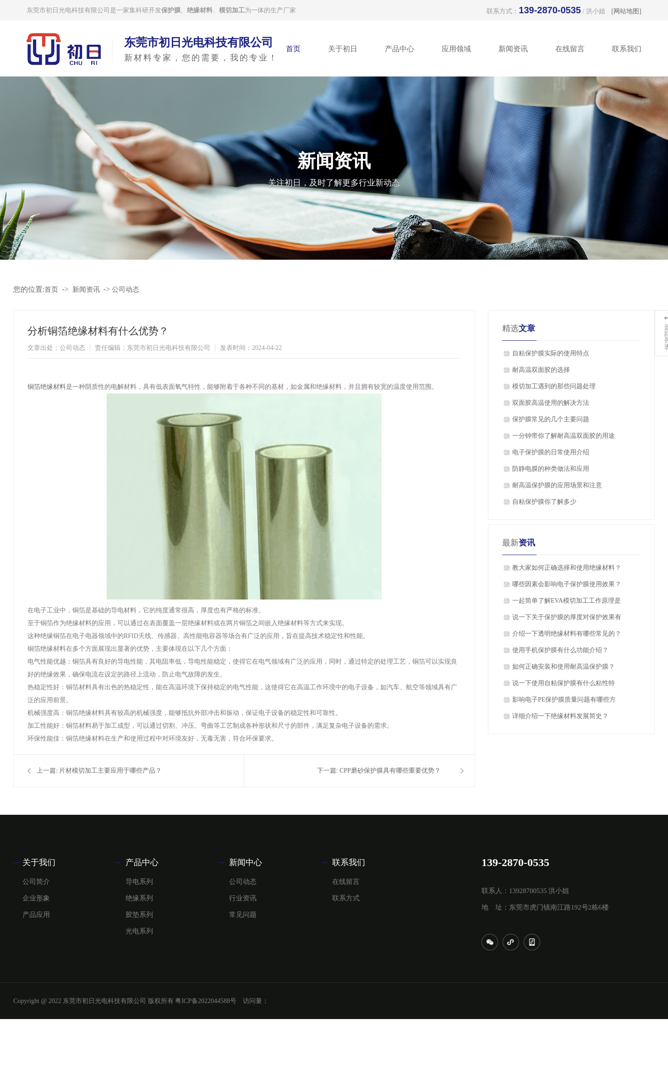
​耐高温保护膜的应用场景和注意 (557, 485)
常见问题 (243, 914)
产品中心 (399, 49)
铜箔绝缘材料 (46, 386)
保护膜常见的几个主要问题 (550, 419)
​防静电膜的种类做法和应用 (550, 468)
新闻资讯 (513, 49)
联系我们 (626, 49)
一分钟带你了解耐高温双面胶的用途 (563, 435)
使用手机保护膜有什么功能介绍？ (560, 650)
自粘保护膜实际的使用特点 (550, 353)
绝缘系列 (139, 898)
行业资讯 (243, 898)
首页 (293, 49)
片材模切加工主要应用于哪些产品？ (110, 770)
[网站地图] (626, 11)
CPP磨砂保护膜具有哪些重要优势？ (390, 770)
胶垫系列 (139, 914)
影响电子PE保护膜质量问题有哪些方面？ (564, 702)
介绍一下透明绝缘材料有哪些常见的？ (566, 633)
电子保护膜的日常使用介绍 (550, 452)
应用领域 (456, 49)
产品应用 (36, 914)
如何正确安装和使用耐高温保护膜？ (563, 666)
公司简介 (36, 881)
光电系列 (139, 931)
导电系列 (139, 881)
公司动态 (125, 289)
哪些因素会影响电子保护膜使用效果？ (566, 584)
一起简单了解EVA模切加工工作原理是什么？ (566, 603)
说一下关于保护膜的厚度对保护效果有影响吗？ (566, 620)
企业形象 (36, 898)
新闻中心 (245, 862)
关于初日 (342, 49)
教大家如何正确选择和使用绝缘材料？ (566, 567)
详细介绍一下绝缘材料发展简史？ (560, 716)
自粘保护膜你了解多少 (544, 501)
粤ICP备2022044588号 (205, 1001)
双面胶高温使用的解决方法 (550, 402)
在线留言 (570, 49)
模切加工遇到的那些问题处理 (554, 386)
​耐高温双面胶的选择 (541, 369)
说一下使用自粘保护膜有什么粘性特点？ (563, 686)
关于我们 (38, 862)
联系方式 (346, 898)
